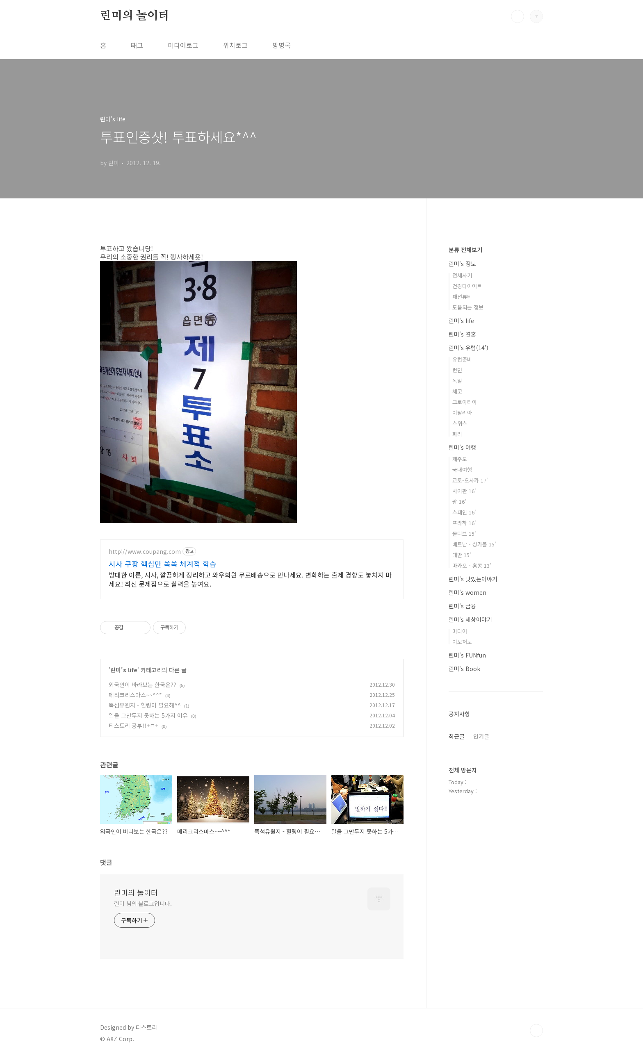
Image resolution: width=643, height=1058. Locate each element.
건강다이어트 (467, 286)
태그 (137, 45)
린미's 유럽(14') (468, 348)
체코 (457, 391)
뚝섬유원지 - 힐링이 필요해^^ (145, 705)
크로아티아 (464, 402)
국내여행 (462, 469)
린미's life (123, 670)
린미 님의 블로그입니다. (143, 903)
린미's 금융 (462, 606)
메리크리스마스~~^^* (135, 695)
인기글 (481, 736)
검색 (517, 16)
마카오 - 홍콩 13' (471, 565)
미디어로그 (183, 45)
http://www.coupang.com (145, 551)
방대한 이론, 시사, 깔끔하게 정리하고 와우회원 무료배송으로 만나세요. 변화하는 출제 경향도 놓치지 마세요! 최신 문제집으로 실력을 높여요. (250, 579)
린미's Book (464, 668)
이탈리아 (462, 412)
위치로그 (235, 45)
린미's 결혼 (462, 334)
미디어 (459, 631)
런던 (457, 370)
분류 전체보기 (465, 250)
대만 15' (461, 555)
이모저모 (462, 642)
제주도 (459, 459)
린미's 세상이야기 (470, 619)
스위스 (459, 423)
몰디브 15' (464, 533)
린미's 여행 (462, 447)
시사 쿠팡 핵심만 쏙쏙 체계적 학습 (163, 564)
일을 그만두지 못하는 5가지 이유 (148, 715)
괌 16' (459, 501)
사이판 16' (464, 491)
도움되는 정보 (467, 307)
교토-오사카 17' (470, 480)
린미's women (467, 592)
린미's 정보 (462, 263)
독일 (457, 381)
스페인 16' (464, 512)
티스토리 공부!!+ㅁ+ (133, 725)
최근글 (457, 736)
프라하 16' (464, 523)
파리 (457, 434)
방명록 (281, 45)
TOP (536, 1030)
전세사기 (462, 275)
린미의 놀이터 (134, 16)
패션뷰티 (462, 296)
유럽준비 (462, 359)
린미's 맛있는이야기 (473, 579)
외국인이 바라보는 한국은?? (142, 684)
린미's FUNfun (467, 655)
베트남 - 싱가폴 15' (474, 544)
